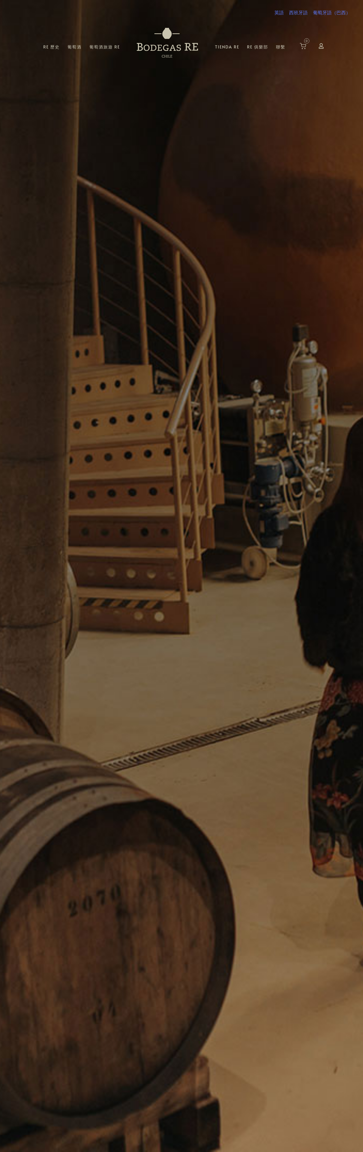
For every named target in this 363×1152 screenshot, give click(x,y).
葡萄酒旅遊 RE (104, 46)
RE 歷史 (51, 46)
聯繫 (280, 46)
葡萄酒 (74, 46)
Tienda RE (227, 46)
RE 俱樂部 (257, 46)
